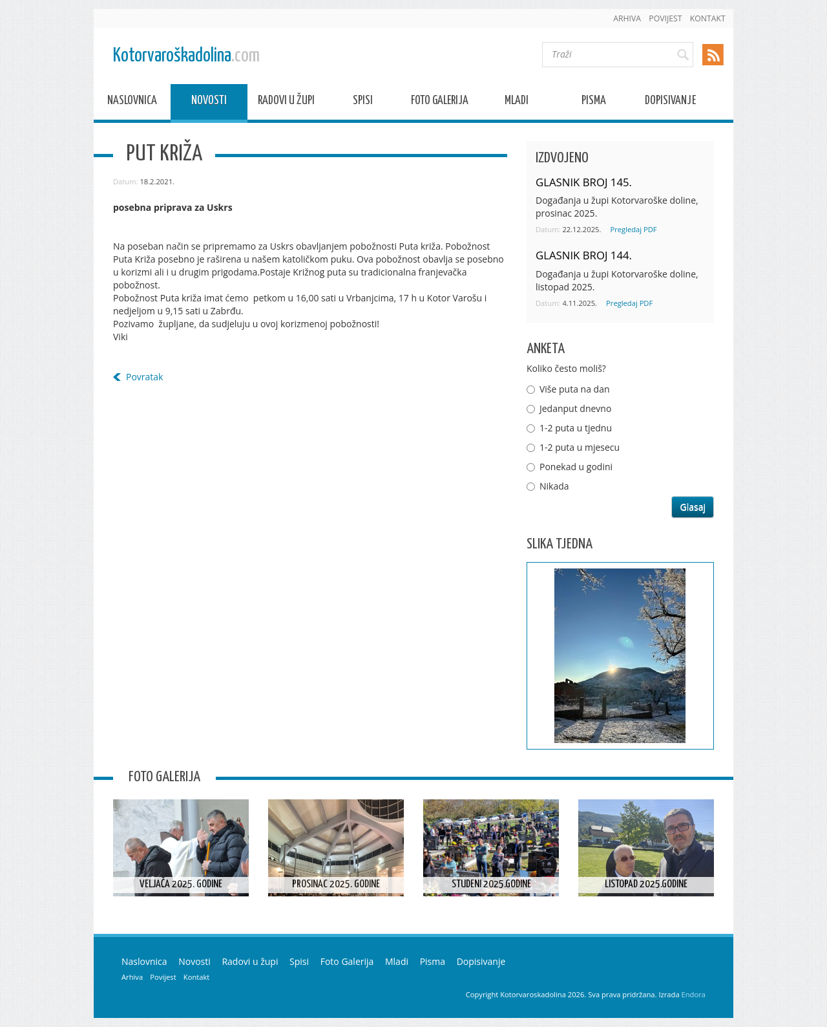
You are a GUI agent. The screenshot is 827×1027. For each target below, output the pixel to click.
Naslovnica (132, 102)
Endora (694, 994)
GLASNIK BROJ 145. (584, 182)
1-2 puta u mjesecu (579, 447)
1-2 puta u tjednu (575, 428)
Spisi (363, 102)
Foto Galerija (439, 102)
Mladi (517, 102)
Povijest (665, 18)
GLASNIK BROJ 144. (584, 255)
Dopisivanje (670, 102)
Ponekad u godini (575, 466)
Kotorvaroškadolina (186, 56)
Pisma (593, 102)
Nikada (554, 486)
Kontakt (708, 18)
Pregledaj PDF (633, 229)
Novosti (209, 102)
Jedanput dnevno (575, 408)
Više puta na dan (574, 389)
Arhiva (627, 18)
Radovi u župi (286, 102)
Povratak (144, 377)
